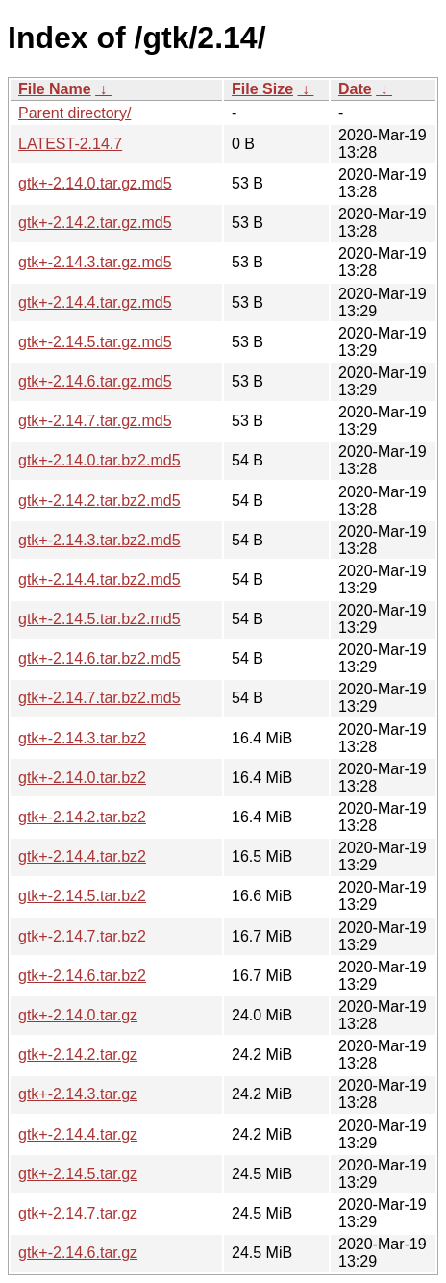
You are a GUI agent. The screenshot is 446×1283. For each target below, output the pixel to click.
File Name (54, 89)
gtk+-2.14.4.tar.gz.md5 (95, 302)
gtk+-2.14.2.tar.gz (77, 1054)
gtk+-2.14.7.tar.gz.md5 (95, 421)
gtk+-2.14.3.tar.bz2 (82, 738)
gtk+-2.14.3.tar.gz (77, 1094)
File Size (262, 89)
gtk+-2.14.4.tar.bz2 (82, 856)
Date (355, 89)
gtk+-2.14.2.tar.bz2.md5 (99, 500)
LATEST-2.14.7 (70, 144)
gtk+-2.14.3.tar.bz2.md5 (99, 540)
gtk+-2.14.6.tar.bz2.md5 (99, 658)
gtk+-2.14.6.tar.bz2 (82, 976)
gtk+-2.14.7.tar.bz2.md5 (99, 698)
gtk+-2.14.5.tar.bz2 (82, 896)
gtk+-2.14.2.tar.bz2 (82, 817)
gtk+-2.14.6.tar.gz (77, 1253)
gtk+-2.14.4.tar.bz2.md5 (99, 579)
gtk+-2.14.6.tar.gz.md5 (95, 381)
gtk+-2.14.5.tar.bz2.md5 (99, 619)
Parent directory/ (74, 113)
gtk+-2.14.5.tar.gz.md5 (95, 342)
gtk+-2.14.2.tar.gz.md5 (95, 222)
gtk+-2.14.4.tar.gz (77, 1134)
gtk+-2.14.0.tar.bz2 (82, 777)
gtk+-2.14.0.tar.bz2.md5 (99, 460)
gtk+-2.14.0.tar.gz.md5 (95, 183)
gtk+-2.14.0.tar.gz (77, 1015)
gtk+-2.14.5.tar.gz (77, 1174)
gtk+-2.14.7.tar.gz (77, 1213)
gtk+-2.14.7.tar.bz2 (82, 936)
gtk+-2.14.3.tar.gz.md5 (95, 262)
